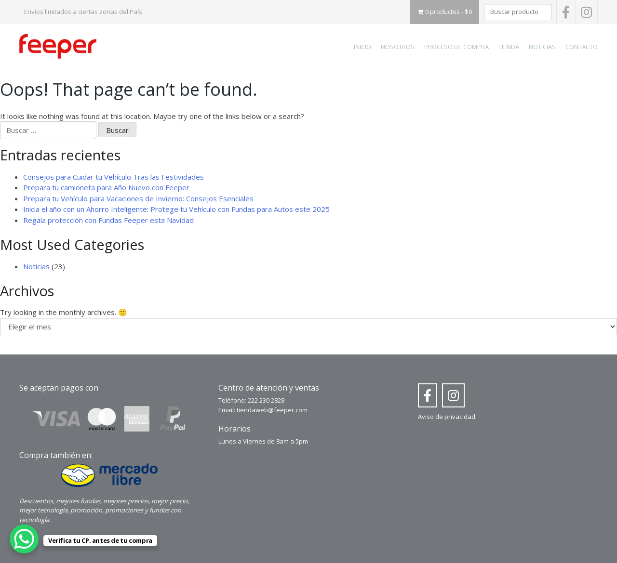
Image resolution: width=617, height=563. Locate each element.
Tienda (508, 46)
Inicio (362, 46)
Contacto (581, 46)
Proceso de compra (456, 46)
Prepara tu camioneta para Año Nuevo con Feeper (106, 187)
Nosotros (398, 46)
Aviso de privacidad (446, 416)
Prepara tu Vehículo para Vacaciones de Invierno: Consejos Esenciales (138, 198)
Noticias (542, 46)
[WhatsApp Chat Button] (24, 538)
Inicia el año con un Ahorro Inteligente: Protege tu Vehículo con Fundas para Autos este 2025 (176, 209)
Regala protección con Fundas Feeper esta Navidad (108, 220)
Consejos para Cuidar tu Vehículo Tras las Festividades (113, 177)
